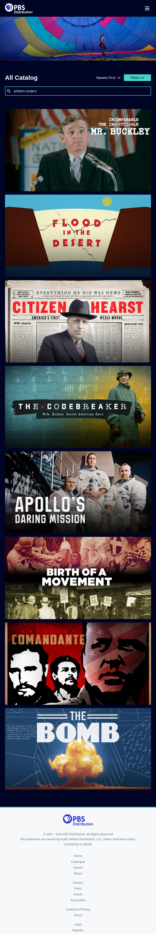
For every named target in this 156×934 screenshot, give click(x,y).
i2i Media (85, 844)
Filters (137, 77)
